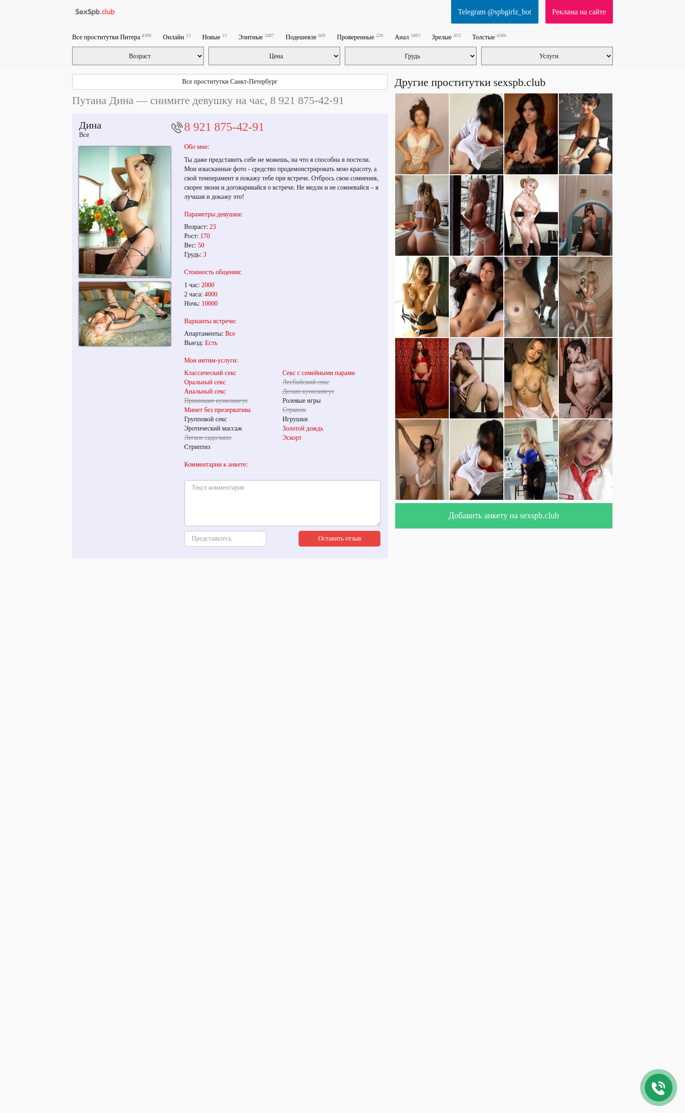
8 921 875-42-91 (224, 127)
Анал (407, 37)
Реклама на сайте (579, 12)
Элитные (256, 37)
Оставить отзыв (339, 538)
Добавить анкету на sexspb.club (503, 515)
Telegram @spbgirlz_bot (495, 12)
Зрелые (446, 37)
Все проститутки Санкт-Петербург (229, 81)
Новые (214, 37)
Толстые (489, 37)
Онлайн (177, 37)
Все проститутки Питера (112, 37)
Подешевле (305, 37)
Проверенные (360, 37)
